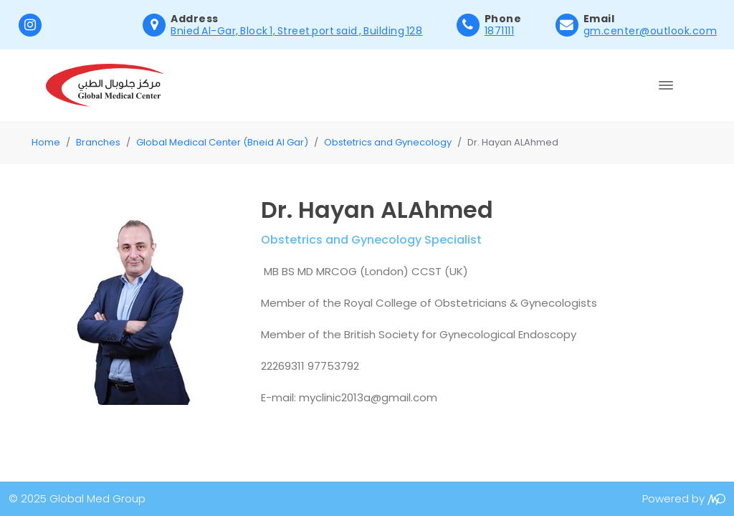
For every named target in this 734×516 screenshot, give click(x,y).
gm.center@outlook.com (650, 31)
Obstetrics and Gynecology (388, 142)
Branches (98, 142)
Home (46, 142)
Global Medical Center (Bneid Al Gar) (222, 142)
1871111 (500, 31)
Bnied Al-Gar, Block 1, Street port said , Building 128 (296, 31)
